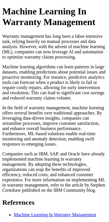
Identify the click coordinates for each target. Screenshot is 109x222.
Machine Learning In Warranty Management (55, 214)
